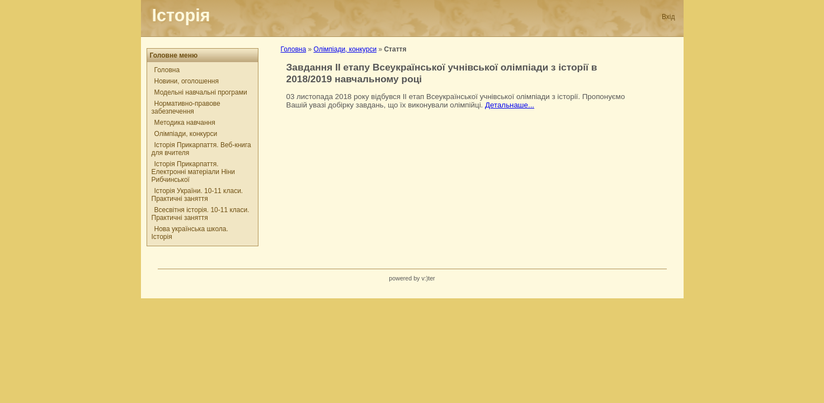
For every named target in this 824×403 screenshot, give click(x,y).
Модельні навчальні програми (200, 92)
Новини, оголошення (186, 81)
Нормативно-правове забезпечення (186, 107)
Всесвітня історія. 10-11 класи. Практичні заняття (200, 214)
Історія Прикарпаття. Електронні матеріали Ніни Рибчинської (194, 172)
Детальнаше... (509, 105)
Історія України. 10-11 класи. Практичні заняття (197, 195)
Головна (167, 70)
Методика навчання (184, 122)
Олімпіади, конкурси (186, 134)
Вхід (668, 17)
